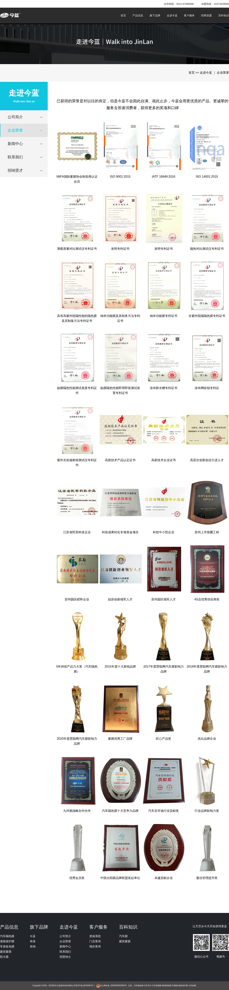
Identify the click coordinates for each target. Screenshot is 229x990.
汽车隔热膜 (7, 936)
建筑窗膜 (5, 951)
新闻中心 (25, 144)
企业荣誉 (25, 130)
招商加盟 (206, 15)
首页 (123, 15)
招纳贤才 (25, 170)
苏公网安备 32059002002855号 (113, 985)
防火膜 (4, 956)
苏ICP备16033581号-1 (85, 985)
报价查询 (95, 946)
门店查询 (95, 941)
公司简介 (25, 117)
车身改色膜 (7, 946)
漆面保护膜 (7, 941)
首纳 (32, 946)
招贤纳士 (65, 956)
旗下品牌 (155, 15)
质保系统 (95, 936)
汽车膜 (123, 936)
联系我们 (25, 157)
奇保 (32, 941)
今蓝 (32, 936)
